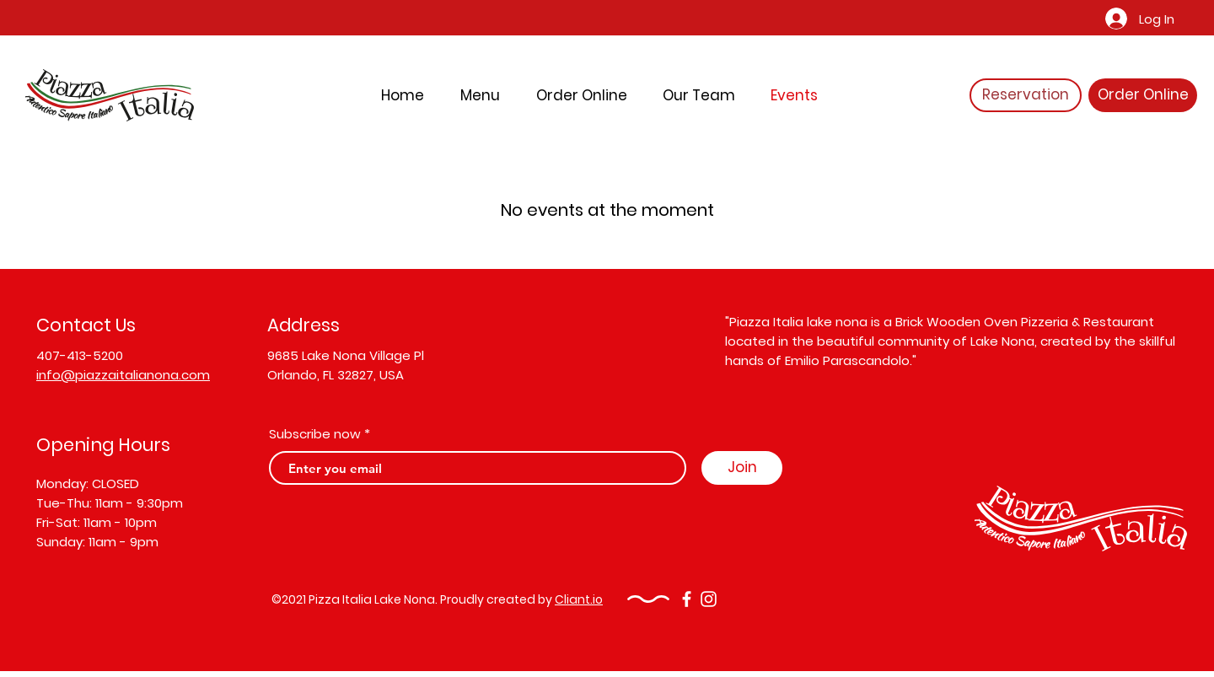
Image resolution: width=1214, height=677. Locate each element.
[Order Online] (1142, 95)
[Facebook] (686, 599)
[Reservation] (1026, 95)
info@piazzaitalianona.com (123, 375)
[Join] (741, 468)
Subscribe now (315, 433)
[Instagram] (708, 599)
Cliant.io (579, 599)
